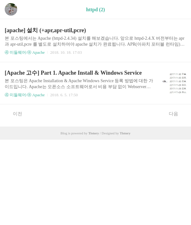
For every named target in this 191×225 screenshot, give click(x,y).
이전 (14, 113)
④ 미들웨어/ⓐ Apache (25, 52)
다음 (177, 113)
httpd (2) (95, 9)
